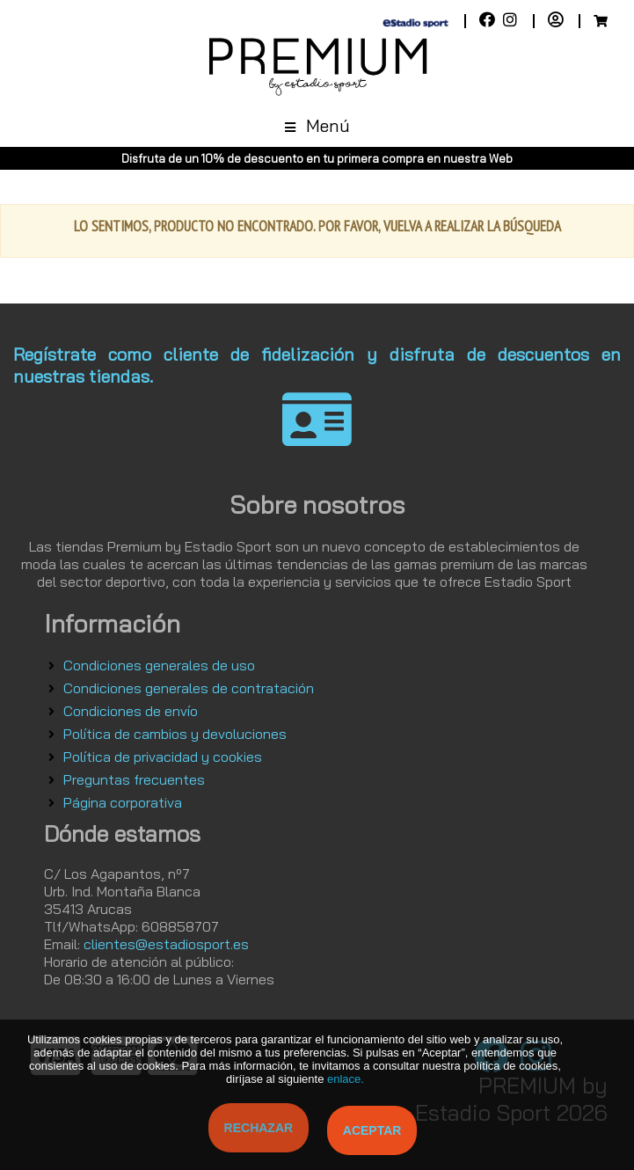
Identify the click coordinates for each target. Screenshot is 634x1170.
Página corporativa (122, 802)
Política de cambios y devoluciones (175, 733)
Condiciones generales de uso (159, 665)
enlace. (345, 1079)
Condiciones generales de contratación (188, 688)
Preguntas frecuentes (134, 779)
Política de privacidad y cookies (162, 756)
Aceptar (372, 1130)
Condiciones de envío (130, 711)
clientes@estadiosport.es (166, 944)
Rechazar (259, 1128)
